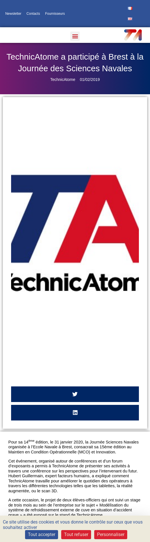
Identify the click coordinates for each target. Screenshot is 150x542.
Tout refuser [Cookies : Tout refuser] (76, 534)
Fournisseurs (55, 14)
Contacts (33, 14)
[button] (75, 36)
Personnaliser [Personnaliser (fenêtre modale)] (110, 534)
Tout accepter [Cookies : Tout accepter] (41, 534)
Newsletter (13, 14)
